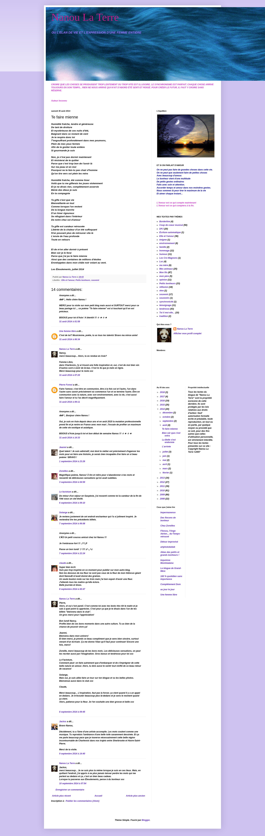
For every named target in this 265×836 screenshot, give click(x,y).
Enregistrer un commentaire (70, 789)
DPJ (161, 229)
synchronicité (166, 301)
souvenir (95, 280)
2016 (162, 400)
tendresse (164, 309)
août (165, 425)
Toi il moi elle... (167, 312)
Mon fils (163, 272)
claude (62, 563)
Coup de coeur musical (171, 225)
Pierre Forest (65, 385)
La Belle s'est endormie (169, 441)
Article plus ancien (135, 796)
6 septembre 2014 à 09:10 (72, 503)
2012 (162, 482)
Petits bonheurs (83, 280)
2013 (162, 478)
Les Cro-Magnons (168, 258)
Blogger (146, 820)
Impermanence (168, 512)
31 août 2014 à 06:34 (69, 339)
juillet (166, 452)
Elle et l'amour (68, 280)
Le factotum (65, 492)
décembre (168, 412)
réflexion (163, 287)
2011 (162, 486)
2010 (162, 490)
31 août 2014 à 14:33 (69, 437)
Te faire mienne (170, 429)
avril (165, 464)
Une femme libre (67, 331)
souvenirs (164, 298)
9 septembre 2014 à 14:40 (72, 753)
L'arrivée (166, 446)
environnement (167, 243)
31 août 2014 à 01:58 (69, 321)
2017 (162, 396)
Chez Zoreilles (167, 525)
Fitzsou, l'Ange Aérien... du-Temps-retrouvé (170, 534)
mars (165, 468)
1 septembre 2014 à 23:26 (72, 461)
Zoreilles (63, 471)
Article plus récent (61, 796)
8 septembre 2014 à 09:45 (72, 712)
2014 (162, 409)
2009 (162, 494)
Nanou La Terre (85, 17)
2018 (162, 392)
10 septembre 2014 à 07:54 (72, 783)
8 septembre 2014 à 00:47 (72, 589)
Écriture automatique (170, 232)
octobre (167, 417)
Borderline (164, 221)
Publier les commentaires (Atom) (82, 801)
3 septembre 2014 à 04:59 (72, 482)
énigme (163, 239)
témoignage (165, 305)
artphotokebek (167, 547)
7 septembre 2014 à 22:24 (72, 553)
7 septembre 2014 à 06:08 (72, 523)
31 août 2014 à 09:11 (69, 402)
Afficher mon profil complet (187, 333)
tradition (163, 316)
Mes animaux (166, 269)
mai (165, 460)
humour (163, 254)
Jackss (62, 721)
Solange (63, 512)
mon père (164, 276)
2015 (162, 405)
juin (165, 456)
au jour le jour (167, 589)
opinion (163, 279)
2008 (162, 498)
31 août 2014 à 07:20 (69, 375)
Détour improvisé (169, 542)
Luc (161, 261)
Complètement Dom (170, 584)
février (166, 472)
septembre (168, 421)
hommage (164, 250)
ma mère (163, 265)
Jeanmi (63, 447)
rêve (161, 290)
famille (162, 247)
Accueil (98, 796)
